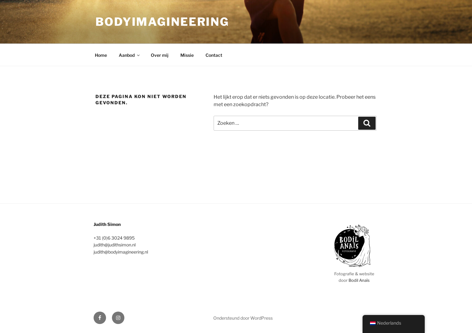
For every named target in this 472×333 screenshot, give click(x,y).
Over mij (160, 55)
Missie (187, 55)
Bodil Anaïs (359, 280)
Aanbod (130, 55)
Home (101, 55)
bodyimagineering (162, 22)
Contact (214, 55)
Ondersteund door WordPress (243, 318)
